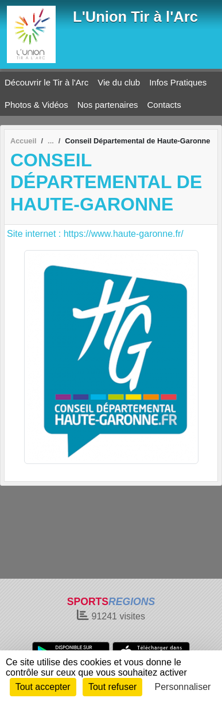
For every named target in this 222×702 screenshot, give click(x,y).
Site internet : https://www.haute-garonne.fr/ (95, 234)
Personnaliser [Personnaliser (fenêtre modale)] (183, 687)
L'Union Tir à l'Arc (135, 17)
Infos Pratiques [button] (178, 82)
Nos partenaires (107, 105)
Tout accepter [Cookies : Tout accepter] (43, 687)
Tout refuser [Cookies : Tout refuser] (112, 687)
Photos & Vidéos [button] (36, 105)
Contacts (164, 105)
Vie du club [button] (119, 82)
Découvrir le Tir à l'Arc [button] (46, 82)
